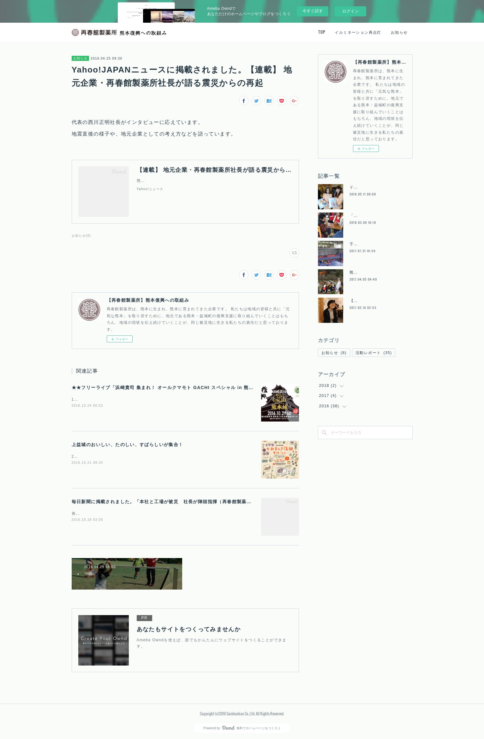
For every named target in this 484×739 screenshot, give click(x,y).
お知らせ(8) (81, 235)
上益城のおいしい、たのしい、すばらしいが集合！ (127, 444)
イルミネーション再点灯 (358, 32)
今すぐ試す (312, 11)
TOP (321, 32)
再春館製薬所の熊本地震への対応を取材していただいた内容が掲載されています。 (150, 513)
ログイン (350, 11)
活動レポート (374, 353)
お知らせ (399, 32)
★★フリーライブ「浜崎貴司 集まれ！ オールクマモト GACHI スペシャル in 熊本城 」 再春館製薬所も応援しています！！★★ (213, 387)
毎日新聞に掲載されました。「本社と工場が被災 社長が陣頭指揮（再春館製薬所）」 (166, 501)
